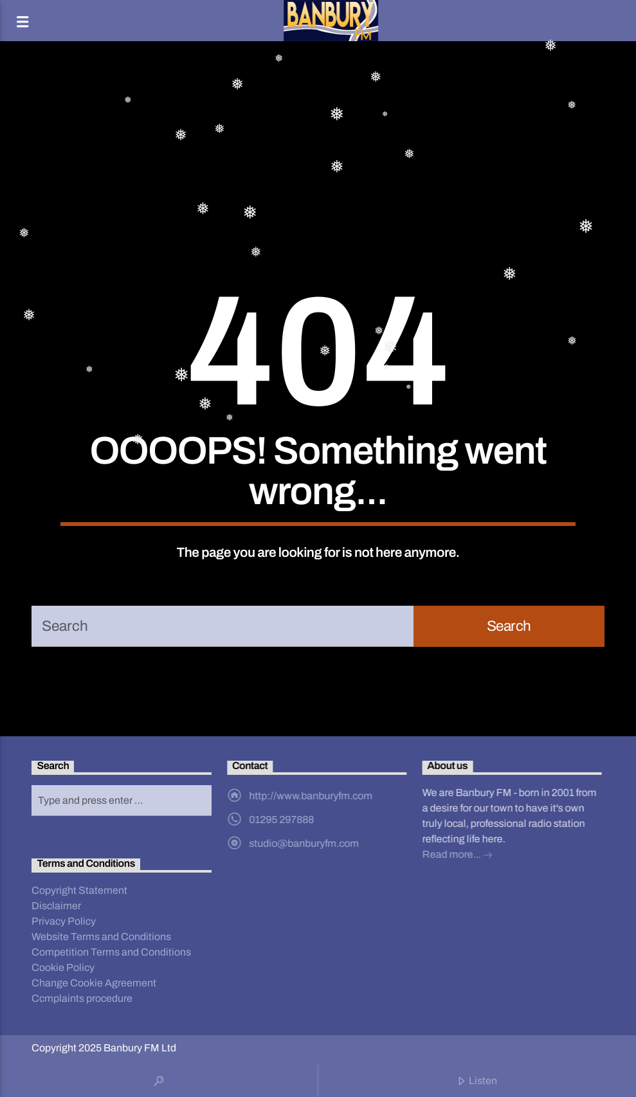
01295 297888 (281, 819)
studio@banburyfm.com (304, 843)
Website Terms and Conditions (101, 936)
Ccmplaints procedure (82, 998)
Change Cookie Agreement (94, 982)
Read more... (457, 855)
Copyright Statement (79, 890)
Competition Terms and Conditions (111, 952)
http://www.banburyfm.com (310, 795)
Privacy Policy (64, 921)
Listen (477, 1081)
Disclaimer (56, 905)
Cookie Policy (63, 967)
